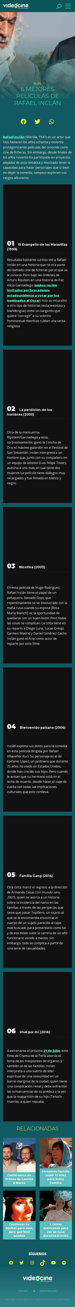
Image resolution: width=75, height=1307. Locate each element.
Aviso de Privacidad (48, 1291)
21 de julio (51, 1050)
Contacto (23, 1291)
